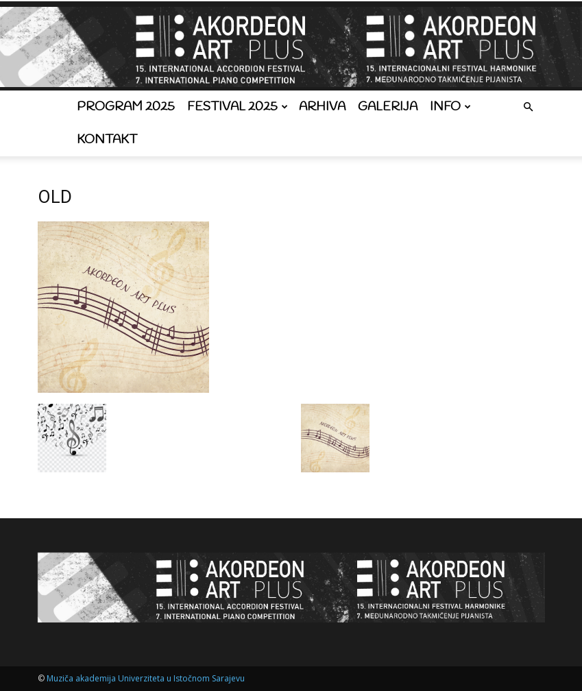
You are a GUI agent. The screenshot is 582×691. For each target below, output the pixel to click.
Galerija (387, 107)
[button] (528, 107)
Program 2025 (126, 107)
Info (450, 107)
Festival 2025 (237, 107)
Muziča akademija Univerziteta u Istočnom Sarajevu (146, 678)
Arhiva (322, 107)
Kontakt (107, 140)
